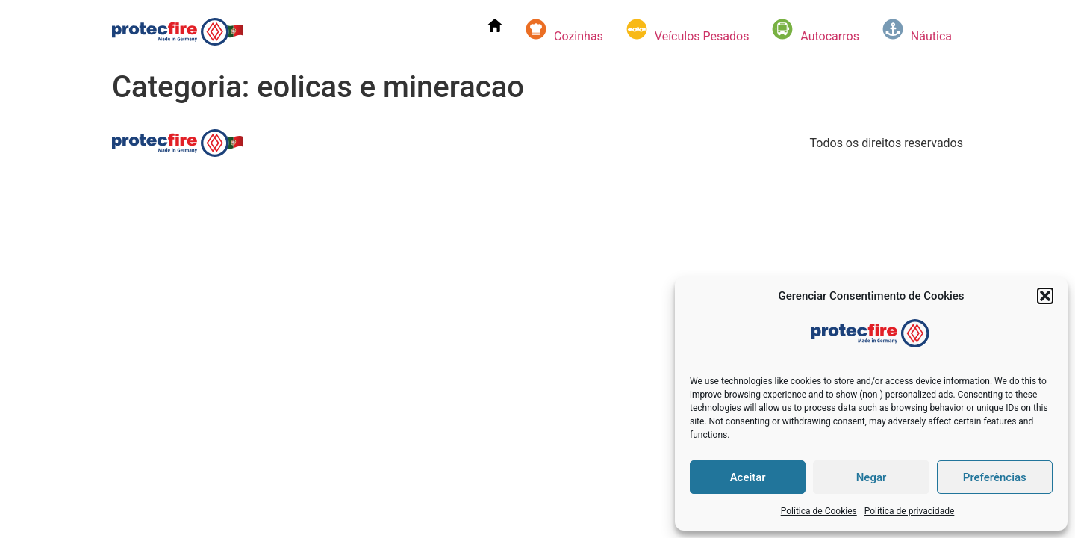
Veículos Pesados (688, 30)
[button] (1045, 295)
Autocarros (815, 30)
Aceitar (748, 477)
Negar (871, 477)
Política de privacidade (909, 511)
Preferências (994, 477)
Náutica (917, 30)
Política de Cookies (819, 511)
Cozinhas (564, 30)
